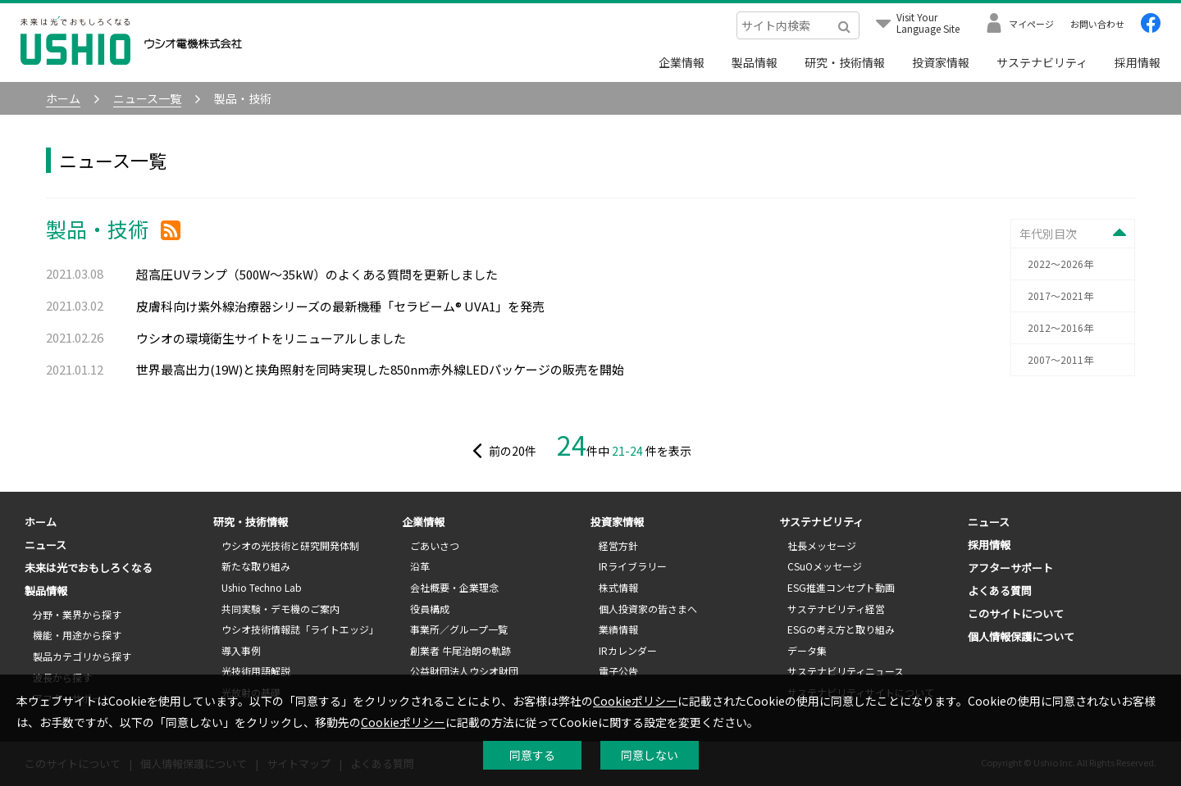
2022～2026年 (1060, 263)
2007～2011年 (1060, 359)
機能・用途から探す (77, 635)
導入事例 (241, 650)
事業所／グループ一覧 (459, 629)
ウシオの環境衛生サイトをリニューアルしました (271, 338)
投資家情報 (940, 62)
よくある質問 (1000, 590)
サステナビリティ (1042, 62)
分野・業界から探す (77, 614)
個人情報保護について (1021, 636)
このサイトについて (1016, 613)
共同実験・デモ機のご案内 (280, 609)
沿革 (420, 566)
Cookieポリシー (635, 701)
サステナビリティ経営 (836, 609)
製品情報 (754, 62)
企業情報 (681, 62)
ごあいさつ (434, 545)
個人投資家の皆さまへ (648, 609)
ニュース (45, 544)
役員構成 (429, 609)
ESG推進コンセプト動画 (841, 587)
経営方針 (618, 545)
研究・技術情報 (845, 62)
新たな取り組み (255, 566)
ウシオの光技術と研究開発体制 (290, 545)
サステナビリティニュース (845, 671)
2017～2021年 (1060, 295)
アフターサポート (1010, 567)
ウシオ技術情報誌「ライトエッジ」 (300, 629)
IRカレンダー (628, 650)
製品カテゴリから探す (82, 656)
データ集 (807, 650)
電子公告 (618, 671)
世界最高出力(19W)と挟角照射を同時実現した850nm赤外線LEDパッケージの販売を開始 (380, 369)
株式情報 (618, 587)
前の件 (503, 451)
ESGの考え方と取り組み (841, 629)
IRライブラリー (633, 566)
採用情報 (1137, 62)
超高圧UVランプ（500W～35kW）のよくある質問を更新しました (317, 274)
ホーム (41, 521)
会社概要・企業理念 (454, 587)
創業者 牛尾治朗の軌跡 (460, 650)
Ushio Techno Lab (261, 587)
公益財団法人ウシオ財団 (464, 671)
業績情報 (618, 629)
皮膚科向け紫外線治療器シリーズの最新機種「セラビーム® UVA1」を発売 (340, 306)
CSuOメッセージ (824, 566)
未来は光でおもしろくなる (89, 567)
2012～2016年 (1060, 327)
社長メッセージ (821, 545)
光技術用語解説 (255, 671)
